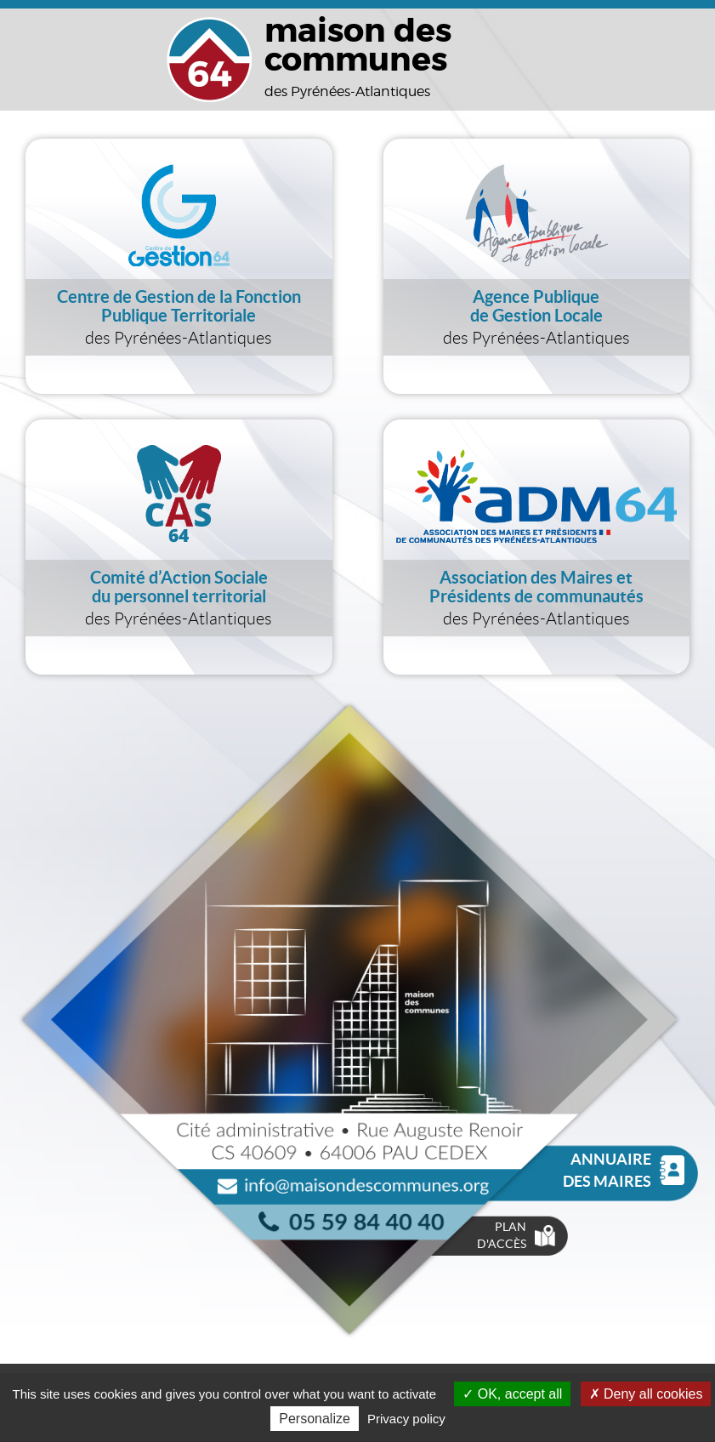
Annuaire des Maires (623, 1170)
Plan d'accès (515, 1235)
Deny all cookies (646, 1394)
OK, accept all (512, 1394)
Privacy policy (406, 1418)
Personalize (314, 1418)
